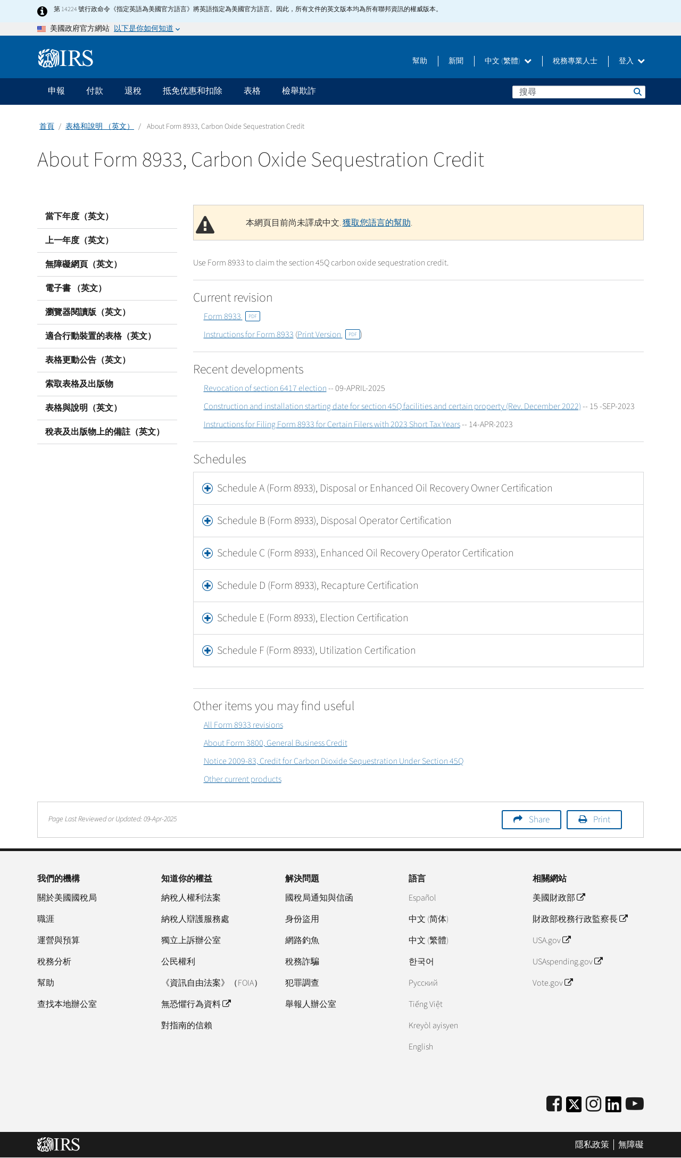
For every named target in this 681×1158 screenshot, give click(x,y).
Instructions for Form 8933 (249, 334)
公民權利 (178, 962)
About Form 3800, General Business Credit (275, 743)
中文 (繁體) (508, 61)
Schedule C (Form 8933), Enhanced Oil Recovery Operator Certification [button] (365, 553)
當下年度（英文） (79, 216)
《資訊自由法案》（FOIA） (211, 983)
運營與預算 (58, 940)
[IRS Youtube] (635, 1105)
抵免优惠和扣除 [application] (192, 91)
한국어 (421, 962)
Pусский (423, 983)
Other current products (242, 779)
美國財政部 (559, 898)
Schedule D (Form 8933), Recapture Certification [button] (318, 585)
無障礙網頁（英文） (83, 264)
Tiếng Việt (426, 1004)
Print (601, 819)
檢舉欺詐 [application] (299, 91)
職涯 (45, 919)
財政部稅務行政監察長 (580, 919)
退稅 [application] (133, 91)
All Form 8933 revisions (243, 725)
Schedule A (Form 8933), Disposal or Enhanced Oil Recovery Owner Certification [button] (385, 488)
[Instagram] (593, 1105)
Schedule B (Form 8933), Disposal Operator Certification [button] (334, 520)
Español (422, 898)
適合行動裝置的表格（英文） (100, 336)
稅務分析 (54, 962)
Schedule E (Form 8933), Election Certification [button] (313, 618)
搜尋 (637, 91)
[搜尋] (578, 92)
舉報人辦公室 (310, 1004)
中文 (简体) (429, 919)
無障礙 (631, 1144)
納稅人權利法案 (191, 898)
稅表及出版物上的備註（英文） (104, 432)
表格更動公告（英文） (87, 360)
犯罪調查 (302, 983)
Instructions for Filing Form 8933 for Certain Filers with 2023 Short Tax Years (332, 424)
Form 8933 (232, 316)
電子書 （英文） (75, 288)
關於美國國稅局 (67, 898)
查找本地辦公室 (67, 1004)
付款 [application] (94, 91)
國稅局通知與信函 (319, 898)
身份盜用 (302, 919)
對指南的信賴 (186, 1025)
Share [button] (539, 819)
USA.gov (551, 940)
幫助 (419, 61)
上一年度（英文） (79, 240)
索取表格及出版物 (79, 384)
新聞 (456, 61)
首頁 (46, 126)
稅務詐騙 (302, 962)
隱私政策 (592, 1144)
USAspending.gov (567, 962)
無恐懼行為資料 (195, 1004)
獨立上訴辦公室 (191, 940)
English (421, 1047)
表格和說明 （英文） (99, 126)
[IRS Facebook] (554, 1105)
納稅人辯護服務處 (195, 919)
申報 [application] (56, 91)
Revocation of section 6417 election (265, 388)
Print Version (328, 334)
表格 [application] (252, 91)
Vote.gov (552, 983)
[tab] (419, 488)
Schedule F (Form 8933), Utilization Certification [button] (316, 650)
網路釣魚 (302, 940)
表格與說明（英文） (83, 408)
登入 (632, 61)
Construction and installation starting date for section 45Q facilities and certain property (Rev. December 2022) (392, 406)
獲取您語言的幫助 (377, 223)
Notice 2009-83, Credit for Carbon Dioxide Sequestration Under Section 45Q (333, 761)
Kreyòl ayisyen (433, 1025)
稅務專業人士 (575, 61)
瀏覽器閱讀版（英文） (87, 312)
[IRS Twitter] (574, 1108)
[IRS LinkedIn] (613, 1108)
